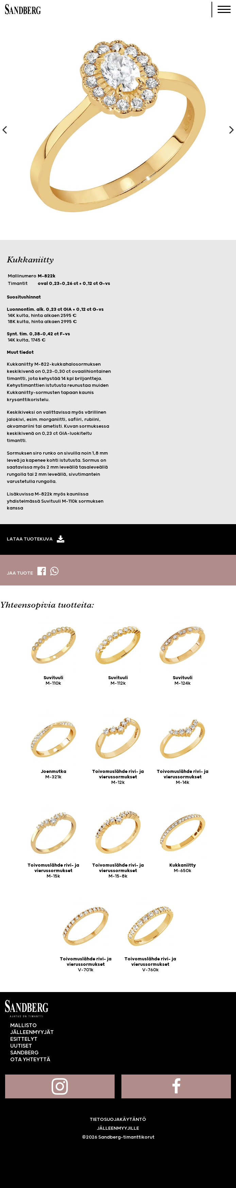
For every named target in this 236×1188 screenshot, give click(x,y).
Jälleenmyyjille (118, 1128)
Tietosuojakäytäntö (118, 1119)
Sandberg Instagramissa (60, 1086)
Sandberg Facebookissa (176, 1086)
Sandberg (23, 9)
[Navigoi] (224, 9)
